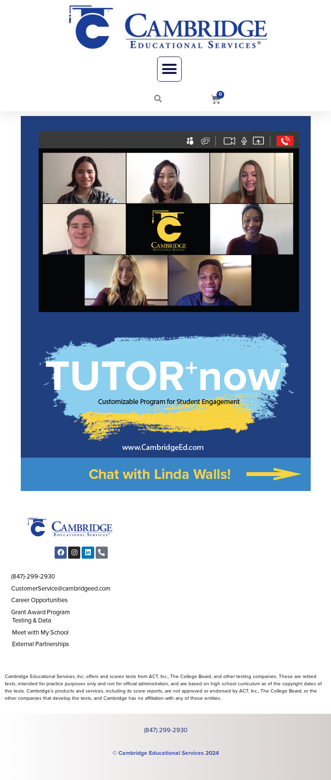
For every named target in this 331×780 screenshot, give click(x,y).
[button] (169, 69)
